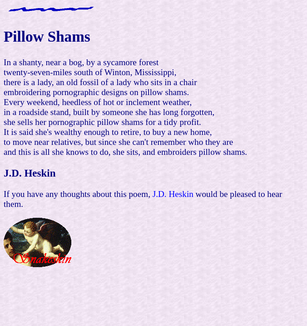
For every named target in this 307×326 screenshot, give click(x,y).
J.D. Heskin (171, 194)
